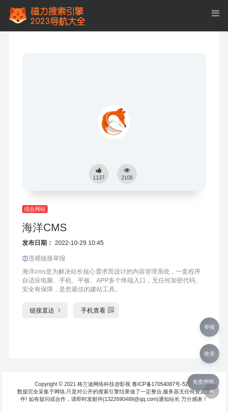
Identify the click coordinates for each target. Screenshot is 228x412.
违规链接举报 (43, 258)
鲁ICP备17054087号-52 (160, 384)
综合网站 (35, 209)
